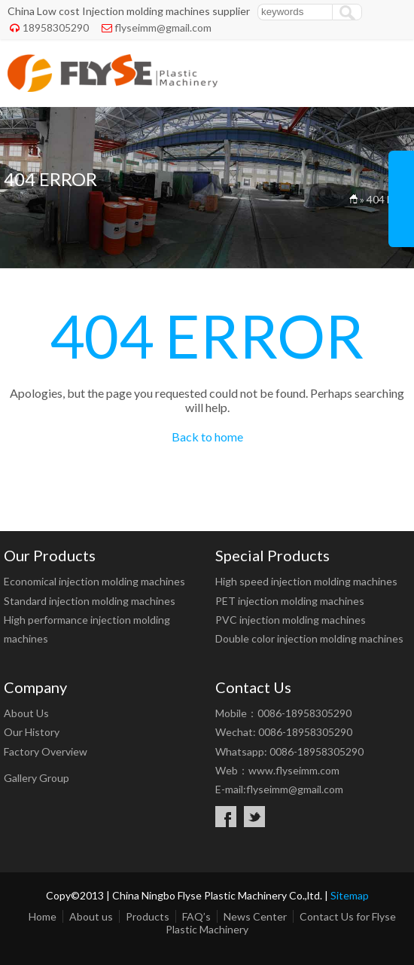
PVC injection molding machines (290, 619)
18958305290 (56, 27)
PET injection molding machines (289, 600)
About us (91, 916)
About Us (26, 713)
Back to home (207, 436)
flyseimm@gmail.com (163, 27)
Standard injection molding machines (89, 600)
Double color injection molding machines (309, 638)
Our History (31, 731)
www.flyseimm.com (293, 770)
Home (42, 916)
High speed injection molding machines (306, 581)
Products (147, 916)
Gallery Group (36, 777)
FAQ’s (196, 916)
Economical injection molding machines (94, 581)
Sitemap (349, 895)
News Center (255, 916)
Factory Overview (45, 751)
